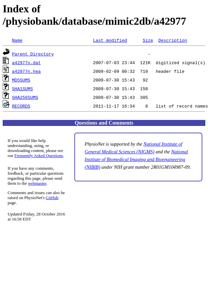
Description (172, 40)
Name (17, 40)
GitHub (52, 197)
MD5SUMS (21, 80)
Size (148, 40)
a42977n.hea (26, 71)
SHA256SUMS (25, 97)
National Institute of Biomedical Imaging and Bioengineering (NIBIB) (136, 159)
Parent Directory (33, 54)
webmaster (37, 183)
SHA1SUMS (22, 89)
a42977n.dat (26, 62)
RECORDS (21, 106)
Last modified (110, 40)
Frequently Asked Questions (38, 155)
